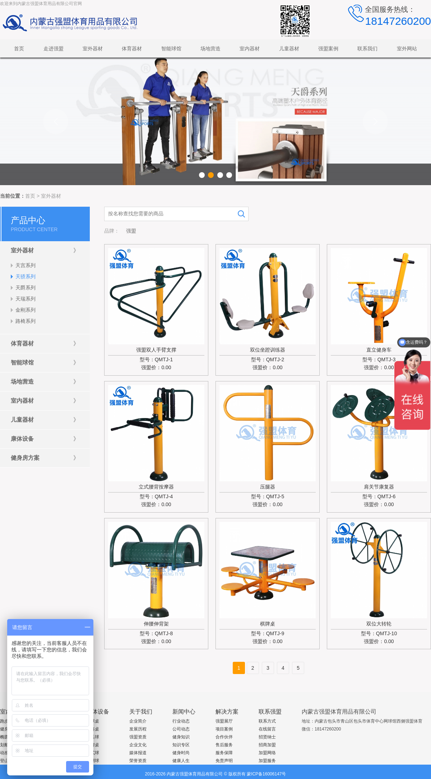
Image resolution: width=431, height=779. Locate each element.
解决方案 (227, 712)
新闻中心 (183, 712)
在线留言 (267, 729)
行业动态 (181, 721)
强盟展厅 (224, 721)
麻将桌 (92, 729)
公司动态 (181, 729)
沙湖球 (92, 760)
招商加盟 (267, 744)
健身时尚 (181, 752)
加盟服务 (267, 760)
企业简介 (138, 721)
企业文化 (138, 744)
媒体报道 (138, 752)
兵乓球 (92, 736)
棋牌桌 (92, 744)
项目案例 (224, 729)
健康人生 (181, 760)
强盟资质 (138, 736)
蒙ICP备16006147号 (266, 773)
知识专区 (181, 744)
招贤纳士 (267, 736)
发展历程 (138, 729)
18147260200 (398, 21)
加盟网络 (267, 752)
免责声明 (224, 760)
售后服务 (224, 744)
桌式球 (92, 752)
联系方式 (267, 721)
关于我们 (140, 712)
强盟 (131, 231)
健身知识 (181, 736)
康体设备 (97, 712)
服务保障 (224, 752)
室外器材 (51, 196)
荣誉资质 (138, 760)
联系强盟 (270, 712)
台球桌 (92, 721)
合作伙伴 (224, 736)
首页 (30, 196)
